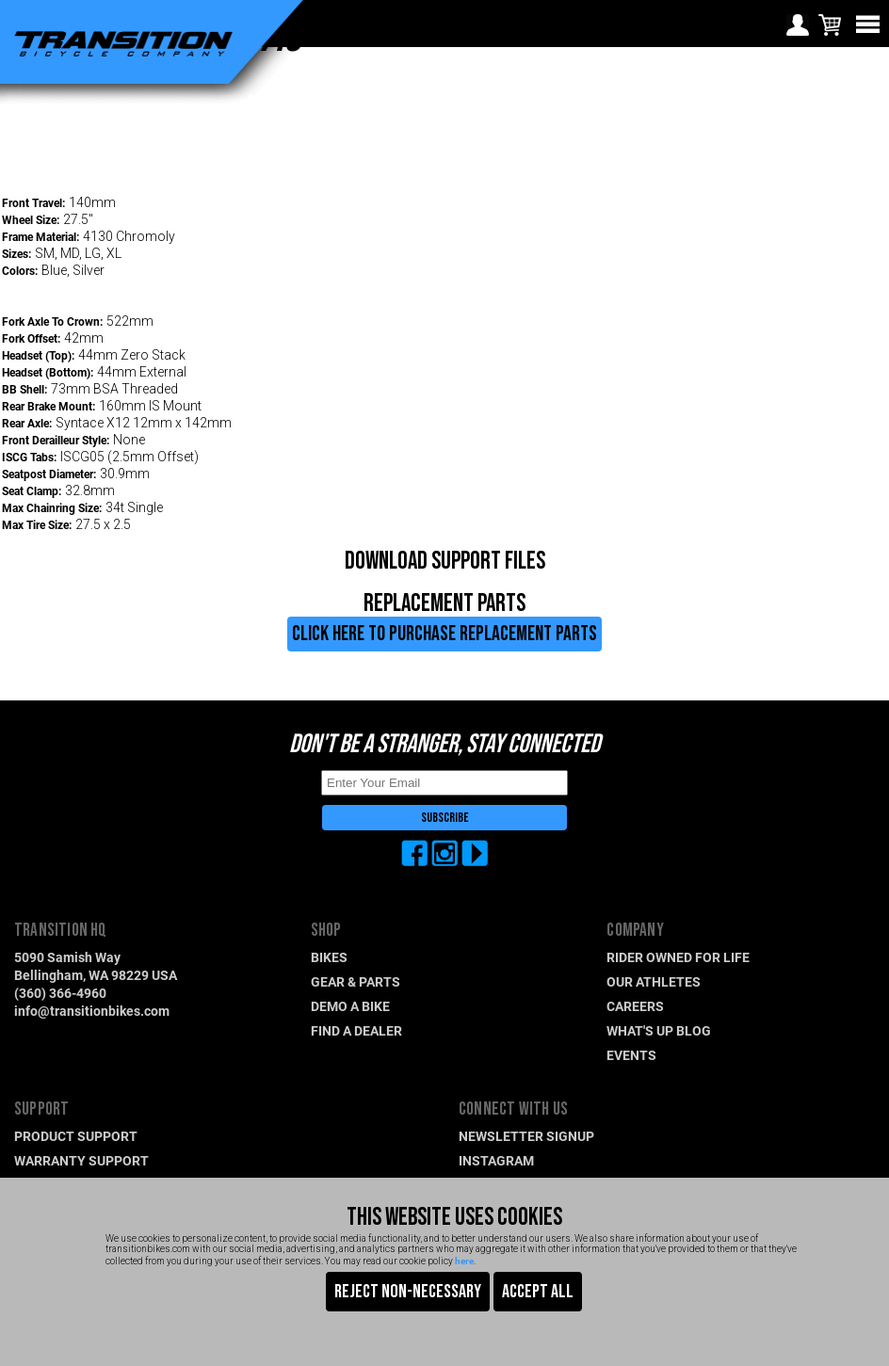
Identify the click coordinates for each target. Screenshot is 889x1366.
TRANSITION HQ (60, 930)
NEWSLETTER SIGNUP (526, 1136)
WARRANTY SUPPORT (81, 1160)
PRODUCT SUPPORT (75, 1136)
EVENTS (631, 1055)
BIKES (329, 957)
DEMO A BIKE (350, 1006)
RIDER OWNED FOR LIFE (678, 957)
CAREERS (635, 1006)
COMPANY (634, 930)
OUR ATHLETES (653, 981)
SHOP (326, 930)
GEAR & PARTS (355, 981)
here (464, 1260)
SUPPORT (41, 1109)
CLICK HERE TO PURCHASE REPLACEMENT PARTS (444, 634)
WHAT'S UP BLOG (658, 1030)
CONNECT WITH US (513, 1109)
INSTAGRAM (496, 1160)
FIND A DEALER (356, 1030)
